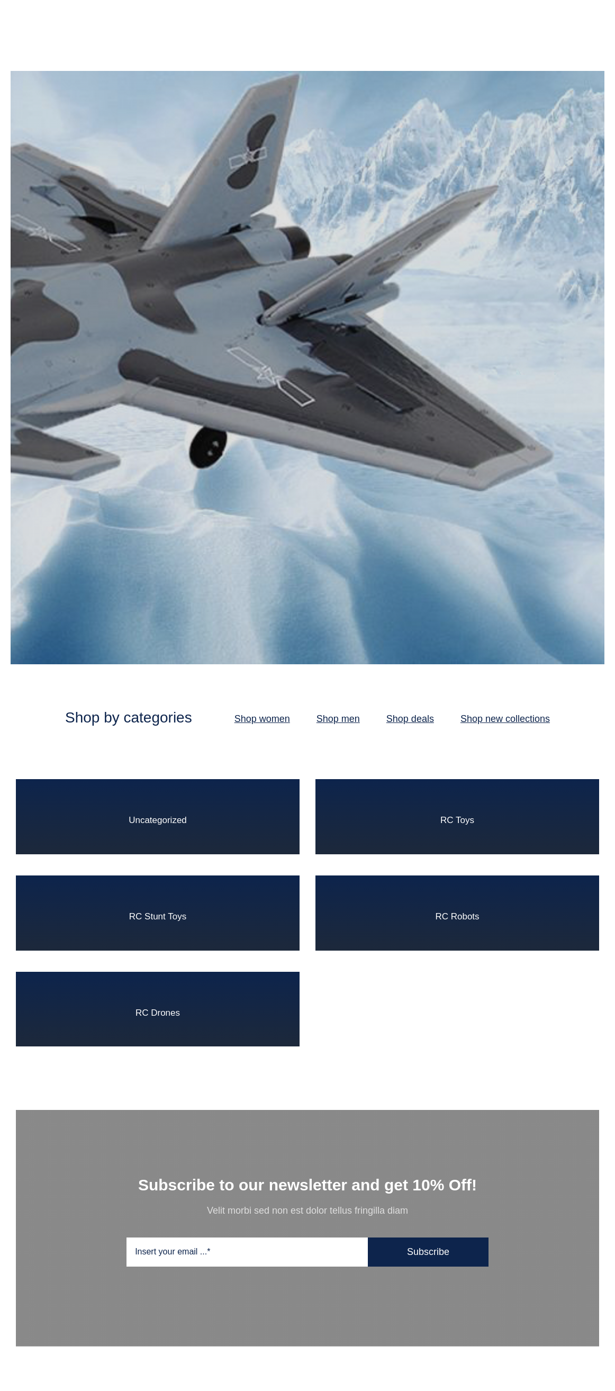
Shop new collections (505, 718)
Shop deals (410, 718)
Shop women (262, 718)
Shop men (338, 718)
